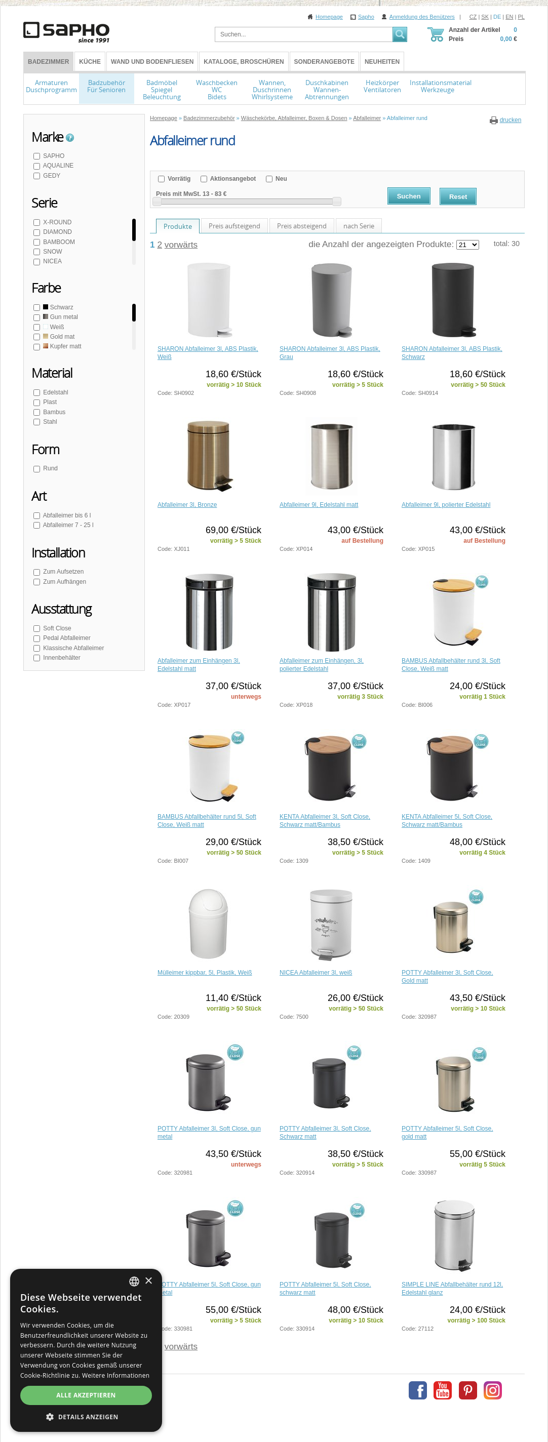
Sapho (366, 17)
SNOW (52, 251)
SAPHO (53, 155)
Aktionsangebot (232, 178)
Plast (49, 402)
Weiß (53, 327)
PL (521, 17)
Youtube (443, 1390)
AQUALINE (57, 165)
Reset (458, 197)
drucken (511, 120)
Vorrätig (178, 178)
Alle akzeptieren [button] (86, 1395)
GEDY (51, 175)
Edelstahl (55, 392)
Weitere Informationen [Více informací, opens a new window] (116, 1375)
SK (485, 17)
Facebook (418, 1390)
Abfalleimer (367, 118)
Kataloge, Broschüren (244, 61)
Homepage (329, 17)
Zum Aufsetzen (63, 571)
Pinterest (468, 1390)
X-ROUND (56, 222)
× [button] (148, 1281)
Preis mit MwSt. (178, 193)
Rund (50, 468)
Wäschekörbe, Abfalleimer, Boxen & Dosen (294, 118)
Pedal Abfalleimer (66, 638)
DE (497, 17)
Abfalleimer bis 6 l (66, 515)
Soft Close (56, 628)
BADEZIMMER (48, 61)
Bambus (53, 412)
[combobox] (134, 1281)
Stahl (49, 421)
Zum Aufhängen (64, 581)
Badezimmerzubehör (209, 118)
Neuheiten (382, 61)
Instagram (493, 1390)
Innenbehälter (61, 657)
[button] (86, 1417)
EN (509, 17)
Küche (90, 61)
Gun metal (60, 317)
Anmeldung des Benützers (422, 17)
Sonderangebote (324, 61)
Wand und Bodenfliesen (152, 61)
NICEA (52, 261)
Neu (280, 178)
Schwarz (57, 307)
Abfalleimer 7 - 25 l (68, 525)
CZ (473, 17)
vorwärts (181, 244)
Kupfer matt (62, 346)
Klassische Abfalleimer (73, 648)
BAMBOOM (58, 242)
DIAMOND (57, 231)
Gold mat (58, 336)
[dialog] (86, 1350)
